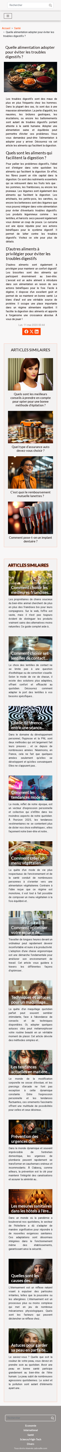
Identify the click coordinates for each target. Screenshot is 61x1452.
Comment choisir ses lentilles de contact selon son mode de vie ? (30, 660)
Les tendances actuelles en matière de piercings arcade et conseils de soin (30, 1074)
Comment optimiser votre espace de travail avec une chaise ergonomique (31, 935)
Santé (17, 28)
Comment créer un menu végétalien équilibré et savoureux (31, 863)
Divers (30, 1443)
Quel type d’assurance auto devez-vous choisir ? (30, 448)
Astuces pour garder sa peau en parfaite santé (29, 1350)
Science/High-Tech (30, 1439)
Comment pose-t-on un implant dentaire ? (30, 539)
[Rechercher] (30, 5)
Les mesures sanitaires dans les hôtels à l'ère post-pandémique (31, 1211)
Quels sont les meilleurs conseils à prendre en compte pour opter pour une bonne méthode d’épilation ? (30, 399)
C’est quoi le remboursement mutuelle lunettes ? (30, 494)
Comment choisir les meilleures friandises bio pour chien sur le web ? (29, 594)
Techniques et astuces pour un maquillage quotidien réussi (30, 1002)
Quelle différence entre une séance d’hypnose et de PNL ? (30, 727)
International (30, 1430)
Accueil (6, 28)
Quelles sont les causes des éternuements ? (25, 1280)
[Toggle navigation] (8, 16)
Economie (30, 1425)
